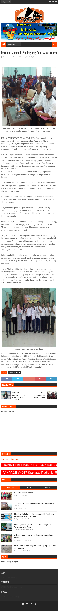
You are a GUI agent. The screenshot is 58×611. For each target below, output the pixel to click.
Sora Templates (25, 608)
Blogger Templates (39, 608)
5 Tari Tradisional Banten (23, 493)
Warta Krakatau (14, 372)
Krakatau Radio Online (9, 459)
